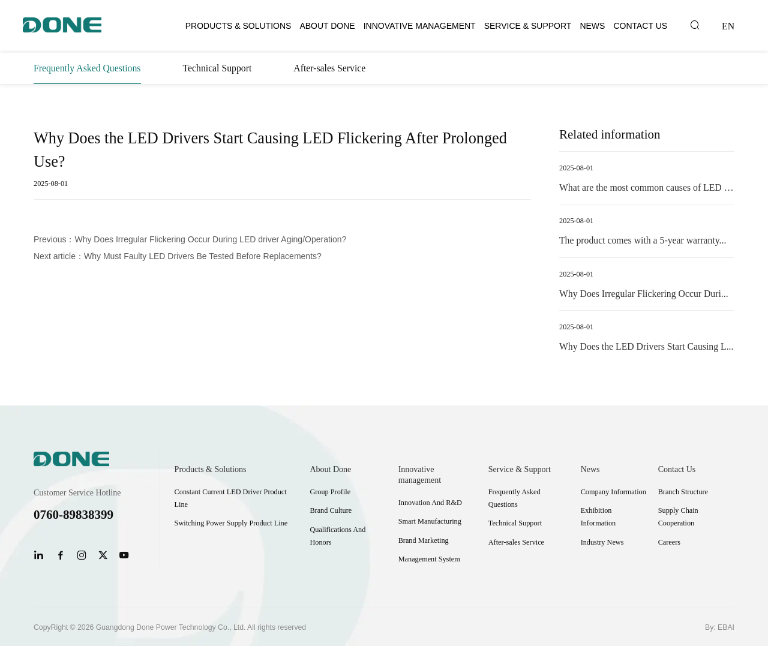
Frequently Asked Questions (87, 68)
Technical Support (217, 68)
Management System (429, 559)
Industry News (602, 542)
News (592, 26)
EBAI (726, 627)
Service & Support (528, 26)
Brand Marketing (423, 540)
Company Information (613, 492)
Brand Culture (331, 510)
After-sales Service (329, 68)
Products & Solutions (238, 26)
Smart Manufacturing (429, 521)
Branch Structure (683, 492)
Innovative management (420, 26)
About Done (327, 26)
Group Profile (330, 492)
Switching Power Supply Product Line (231, 523)
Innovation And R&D (430, 502)
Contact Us (640, 26)
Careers (669, 542)
